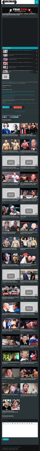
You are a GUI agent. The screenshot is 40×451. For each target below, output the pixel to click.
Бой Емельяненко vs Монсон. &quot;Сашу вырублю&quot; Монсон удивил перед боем (28, 330)
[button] (3, 423)
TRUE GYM (9, 101)
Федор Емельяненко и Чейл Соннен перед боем (28, 249)
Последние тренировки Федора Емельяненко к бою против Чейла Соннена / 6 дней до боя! (27, 314)
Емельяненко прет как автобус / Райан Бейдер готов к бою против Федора (10, 200)
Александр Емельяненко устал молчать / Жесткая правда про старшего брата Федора (28, 395)
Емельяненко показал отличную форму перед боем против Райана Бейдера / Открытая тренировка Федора (10, 184)
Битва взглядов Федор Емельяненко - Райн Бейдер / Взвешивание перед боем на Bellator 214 (11, 151)
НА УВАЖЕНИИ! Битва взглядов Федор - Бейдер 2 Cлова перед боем (29, 232)
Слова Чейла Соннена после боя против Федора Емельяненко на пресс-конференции (28, 346)
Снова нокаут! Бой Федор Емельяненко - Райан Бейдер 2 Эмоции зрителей (28, 379)
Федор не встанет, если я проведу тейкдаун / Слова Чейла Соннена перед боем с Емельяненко (28, 298)
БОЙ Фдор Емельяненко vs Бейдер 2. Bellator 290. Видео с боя (10, 346)
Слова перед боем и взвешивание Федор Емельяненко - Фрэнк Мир (9, 249)
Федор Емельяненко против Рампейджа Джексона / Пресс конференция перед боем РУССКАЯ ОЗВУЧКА (28, 281)
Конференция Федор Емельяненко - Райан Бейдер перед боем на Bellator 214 (10, 135)
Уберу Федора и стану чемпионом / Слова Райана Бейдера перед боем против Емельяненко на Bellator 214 (28, 168)
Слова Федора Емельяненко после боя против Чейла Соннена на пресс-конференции (28, 363)
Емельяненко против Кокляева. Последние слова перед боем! (9, 232)
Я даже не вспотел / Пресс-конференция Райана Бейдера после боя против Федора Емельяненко (10, 411)
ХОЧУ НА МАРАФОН (20, 111)
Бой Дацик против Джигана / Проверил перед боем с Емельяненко (10, 297)
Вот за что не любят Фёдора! (8, 378)
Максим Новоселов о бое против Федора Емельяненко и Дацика (11, 330)
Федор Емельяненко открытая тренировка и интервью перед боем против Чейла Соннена (10, 281)
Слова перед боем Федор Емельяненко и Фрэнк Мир (28, 216)
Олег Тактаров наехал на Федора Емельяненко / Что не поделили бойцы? (11, 314)
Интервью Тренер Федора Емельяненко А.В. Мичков (10, 362)
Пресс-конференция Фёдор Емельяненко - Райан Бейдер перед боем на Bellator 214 (28, 135)
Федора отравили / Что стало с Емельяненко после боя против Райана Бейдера (10, 216)
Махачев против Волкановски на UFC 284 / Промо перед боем (28, 265)
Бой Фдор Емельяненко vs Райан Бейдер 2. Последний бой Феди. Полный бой (29, 200)
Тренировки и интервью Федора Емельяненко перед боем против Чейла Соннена (10, 168)
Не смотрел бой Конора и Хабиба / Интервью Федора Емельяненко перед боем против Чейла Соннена (28, 151)
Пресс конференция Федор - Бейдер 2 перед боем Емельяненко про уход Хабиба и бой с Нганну (28, 184)
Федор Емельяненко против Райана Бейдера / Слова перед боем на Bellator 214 (10, 265)
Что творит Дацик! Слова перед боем (10, 394)
